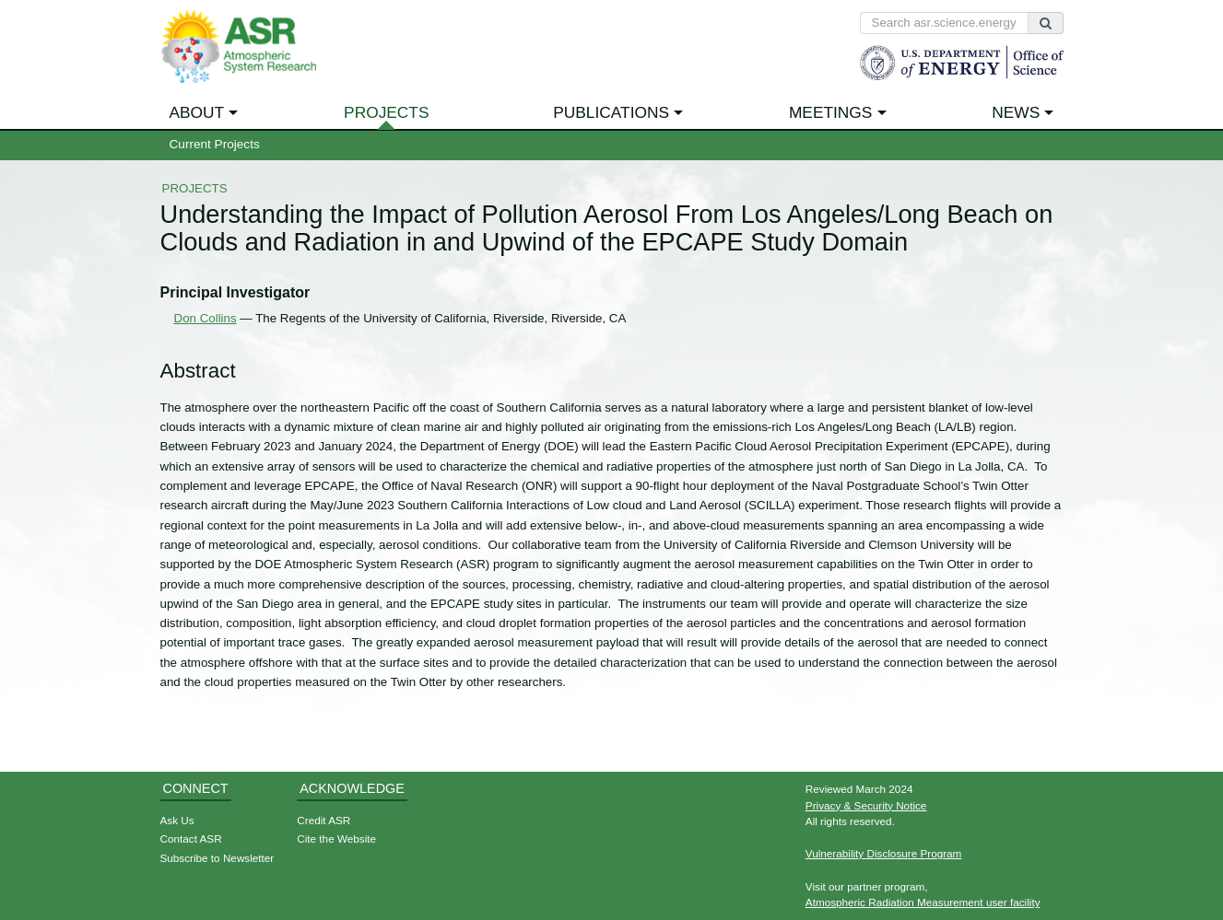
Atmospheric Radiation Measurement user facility (923, 902)
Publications (611, 112)
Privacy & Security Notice (866, 805)
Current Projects (215, 144)
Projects (386, 112)
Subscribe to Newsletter (217, 858)
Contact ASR (191, 838)
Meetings (831, 112)
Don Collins (205, 318)
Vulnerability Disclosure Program (884, 853)
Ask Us (177, 820)
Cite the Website (336, 838)
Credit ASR (323, 820)
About (197, 112)
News (1016, 112)
